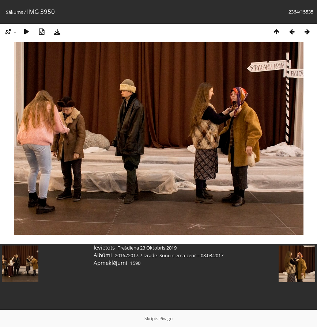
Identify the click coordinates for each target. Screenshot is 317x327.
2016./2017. (127, 255)
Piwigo (166, 318)
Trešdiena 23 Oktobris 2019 (147, 247)
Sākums (14, 12)
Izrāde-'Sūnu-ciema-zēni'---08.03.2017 (183, 255)
